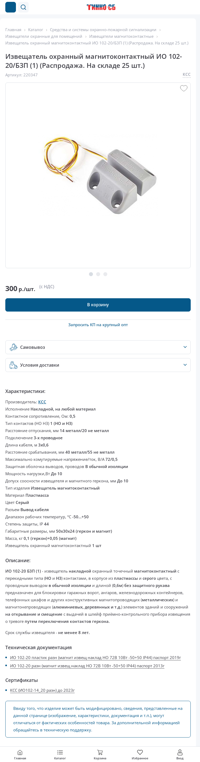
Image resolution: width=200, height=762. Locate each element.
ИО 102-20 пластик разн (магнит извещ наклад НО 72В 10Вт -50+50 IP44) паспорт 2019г (95, 657)
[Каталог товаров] (10, 7)
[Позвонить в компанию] (181, 7)
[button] (23, 7)
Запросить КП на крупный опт (98, 324)
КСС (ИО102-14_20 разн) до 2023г (42, 690)
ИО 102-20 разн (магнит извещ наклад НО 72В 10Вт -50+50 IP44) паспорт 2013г (87, 665)
